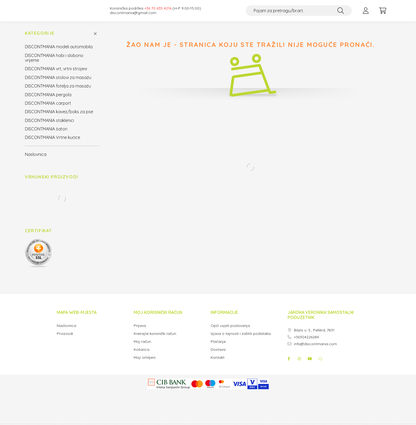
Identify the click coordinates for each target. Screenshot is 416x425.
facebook (288, 364)
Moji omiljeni (144, 363)
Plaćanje (218, 347)
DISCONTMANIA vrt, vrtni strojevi (56, 74)
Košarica (141, 355)
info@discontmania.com (315, 349)
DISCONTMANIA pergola (48, 100)
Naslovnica (35, 159)
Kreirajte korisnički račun (155, 339)
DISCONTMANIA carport (48, 108)
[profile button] (365, 13)
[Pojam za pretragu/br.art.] (299, 13)
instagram (299, 364)
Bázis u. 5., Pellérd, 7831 (314, 335)
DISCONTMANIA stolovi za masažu (58, 82)
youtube (310, 364)
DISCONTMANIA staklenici (49, 125)
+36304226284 (306, 342)
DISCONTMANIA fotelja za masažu (58, 91)
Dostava (218, 355)
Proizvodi (65, 339)
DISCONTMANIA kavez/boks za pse (59, 117)
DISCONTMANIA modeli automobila (59, 52)
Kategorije (40, 38)
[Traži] (340, 13)
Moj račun (142, 347)
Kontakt (217, 363)
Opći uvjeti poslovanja (230, 331)
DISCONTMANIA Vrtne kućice (52, 142)
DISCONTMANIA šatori (46, 134)
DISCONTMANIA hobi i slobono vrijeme (54, 63)
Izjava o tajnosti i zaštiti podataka (241, 339)
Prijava (140, 331)
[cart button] (382, 13)
